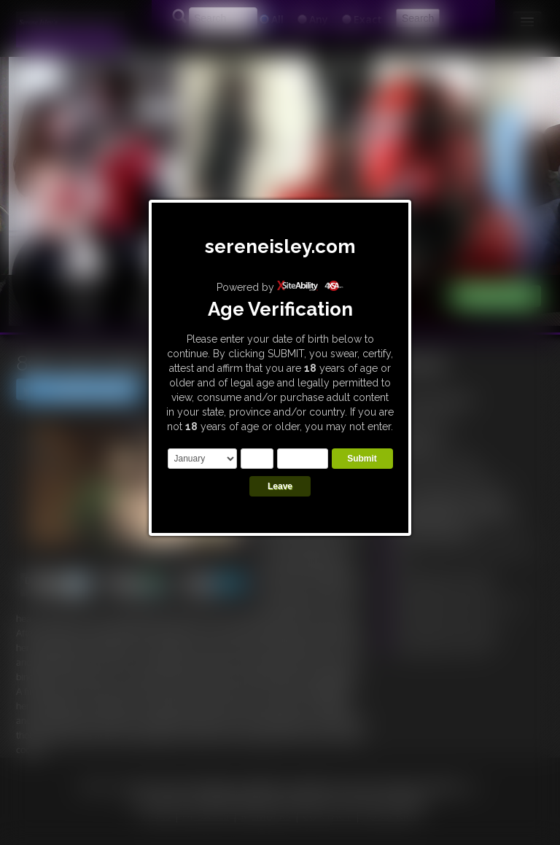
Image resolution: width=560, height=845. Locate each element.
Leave (280, 486)
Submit (362, 458)
